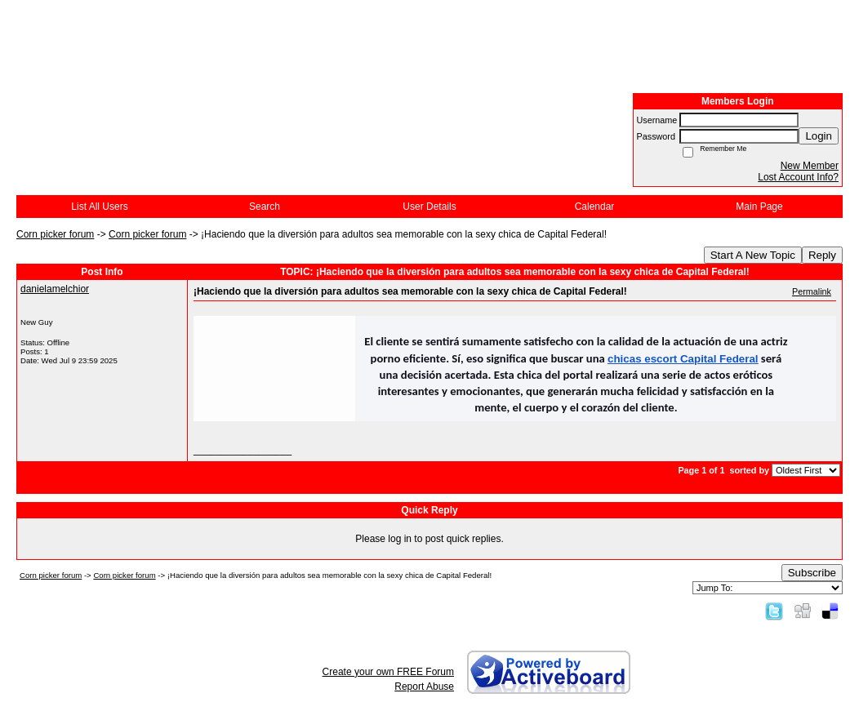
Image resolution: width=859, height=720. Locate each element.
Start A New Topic (752, 255)
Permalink (811, 291)
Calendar (595, 206)
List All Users (99, 206)
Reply (822, 255)
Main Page (759, 206)
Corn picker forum (55, 234)
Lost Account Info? (798, 177)
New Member (810, 165)
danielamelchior (54, 289)
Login (818, 136)
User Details (429, 206)
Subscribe (812, 573)
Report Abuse (424, 686)
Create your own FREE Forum (388, 672)
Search (264, 206)
